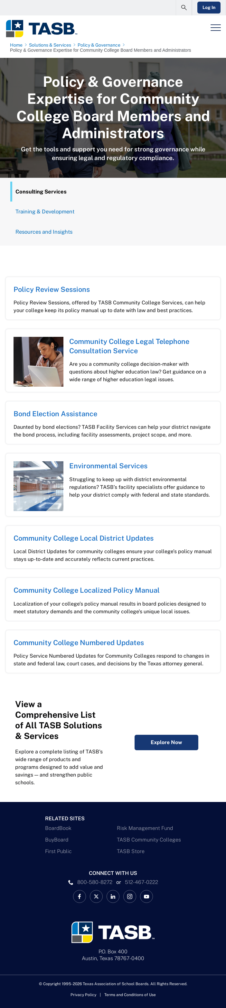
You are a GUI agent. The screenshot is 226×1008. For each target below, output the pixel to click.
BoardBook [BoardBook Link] (58, 828)
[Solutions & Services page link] (51, 45)
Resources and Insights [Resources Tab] (43, 232)
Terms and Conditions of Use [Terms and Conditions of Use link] (130, 995)
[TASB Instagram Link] (129, 896)
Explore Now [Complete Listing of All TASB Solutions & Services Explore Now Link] (166, 742)
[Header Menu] (216, 27)
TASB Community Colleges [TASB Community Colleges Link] (149, 840)
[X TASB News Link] (96, 896)
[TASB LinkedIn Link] (113, 896)
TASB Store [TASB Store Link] (131, 851)
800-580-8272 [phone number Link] (94, 882)
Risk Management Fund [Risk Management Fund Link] (145, 828)
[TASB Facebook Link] (79, 896)
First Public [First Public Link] (58, 851)
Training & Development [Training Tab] (44, 211)
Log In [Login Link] (208, 7)
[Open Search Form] (184, 7)
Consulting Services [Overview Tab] (41, 191)
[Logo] (41, 28)
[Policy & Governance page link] (100, 45)
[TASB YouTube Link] (146, 896)
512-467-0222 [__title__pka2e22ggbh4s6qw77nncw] (141, 882)
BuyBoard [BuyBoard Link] (56, 840)
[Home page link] (17, 45)
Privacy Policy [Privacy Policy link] (83, 995)
